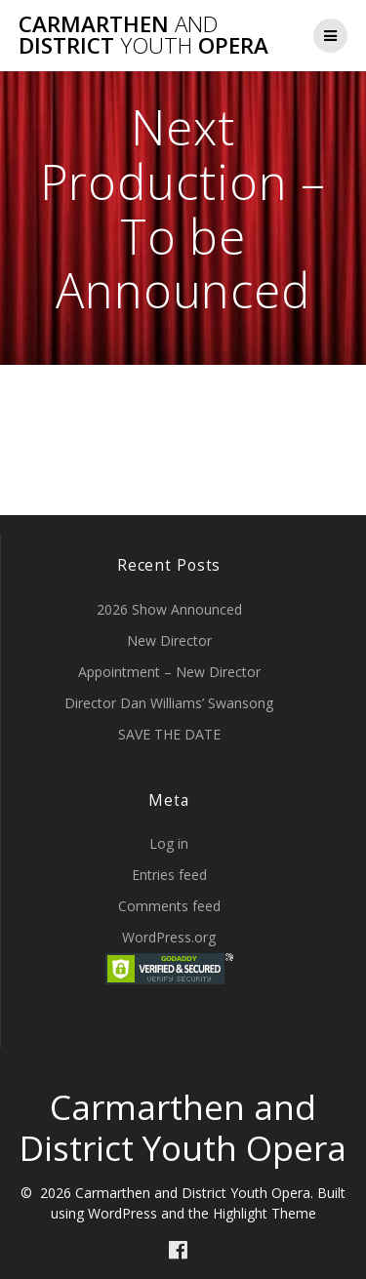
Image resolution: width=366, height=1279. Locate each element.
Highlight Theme (264, 1213)
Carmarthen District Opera (143, 36)
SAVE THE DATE (169, 734)
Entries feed (169, 874)
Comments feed (169, 906)
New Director (169, 640)
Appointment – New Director (169, 671)
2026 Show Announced (169, 609)
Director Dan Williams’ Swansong (168, 703)
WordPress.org (169, 937)
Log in (168, 843)
